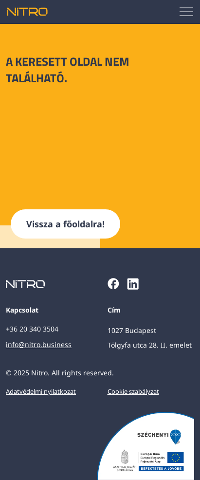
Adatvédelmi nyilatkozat (41, 391)
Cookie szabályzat (133, 391)
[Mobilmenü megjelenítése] (187, 11)
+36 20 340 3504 (32, 328)
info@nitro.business (39, 344)
